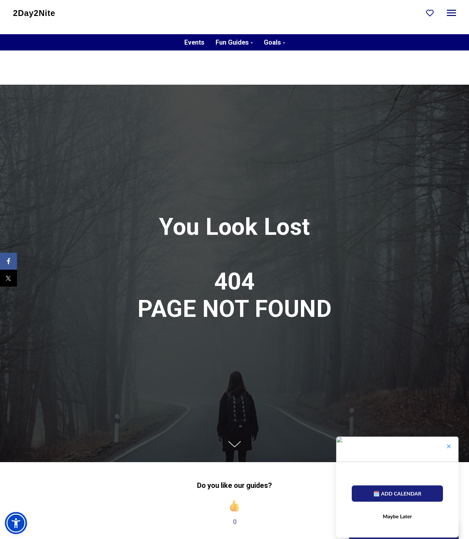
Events (194, 42)
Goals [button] (272, 42)
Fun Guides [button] (232, 42)
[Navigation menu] (451, 13)
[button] (430, 13)
